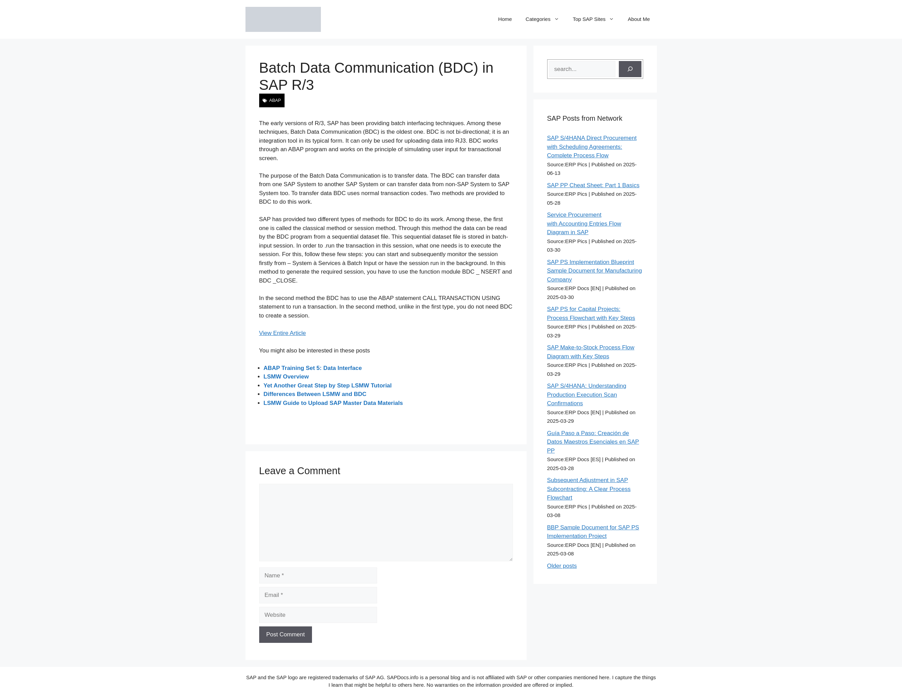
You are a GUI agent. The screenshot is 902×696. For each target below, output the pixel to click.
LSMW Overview (286, 376)
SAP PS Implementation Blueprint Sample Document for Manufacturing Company (594, 271)
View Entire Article (282, 333)
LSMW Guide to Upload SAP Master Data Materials (333, 403)
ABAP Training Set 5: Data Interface (313, 368)
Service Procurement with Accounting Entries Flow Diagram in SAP (584, 224)
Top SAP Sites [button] (597, 19)
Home (505, 19)
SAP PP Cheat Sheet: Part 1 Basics (593, 185)
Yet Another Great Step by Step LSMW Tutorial (328, 385)
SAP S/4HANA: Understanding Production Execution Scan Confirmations (586, 395)
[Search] (630, 69)
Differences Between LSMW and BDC (315, 394)
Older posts (562, 566)
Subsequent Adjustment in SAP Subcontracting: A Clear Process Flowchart (589, 489)
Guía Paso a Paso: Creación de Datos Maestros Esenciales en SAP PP (593, 442)
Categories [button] (546, 19)
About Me (639, 19)
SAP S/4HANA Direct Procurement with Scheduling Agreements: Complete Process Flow (592, 147)
